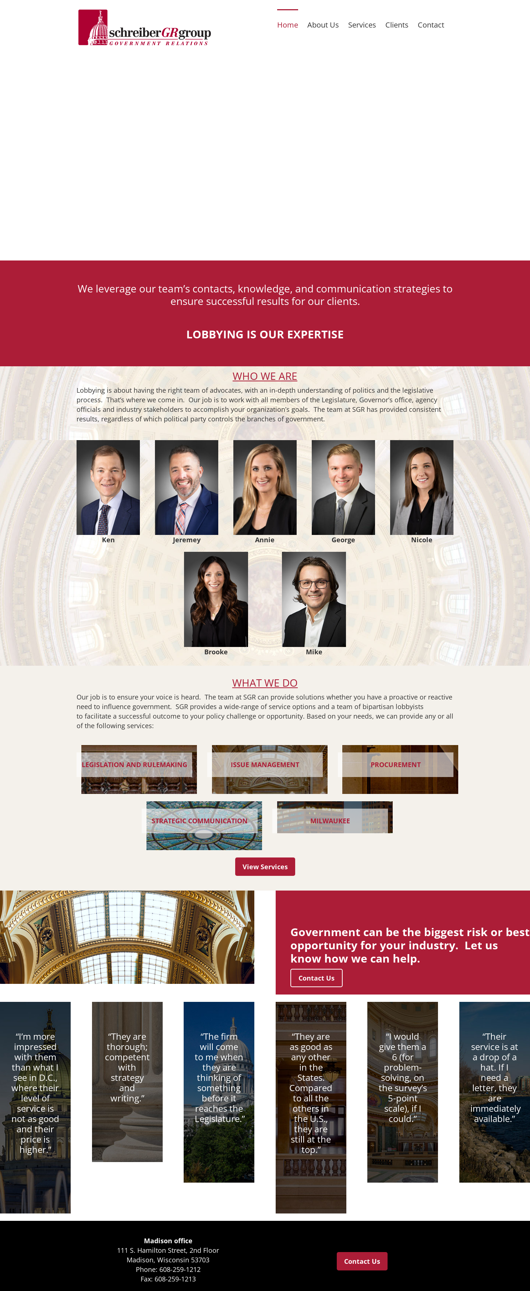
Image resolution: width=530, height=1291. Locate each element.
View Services (265, 866)
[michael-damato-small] (314, 555)
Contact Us (316, 978)
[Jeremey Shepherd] (187, 443)
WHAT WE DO (265, 683)
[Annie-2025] (265, 443)
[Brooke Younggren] (216, 555)
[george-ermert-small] (344, 443)
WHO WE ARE (265, 376)
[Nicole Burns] (422, 443)
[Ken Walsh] (109, 443)
